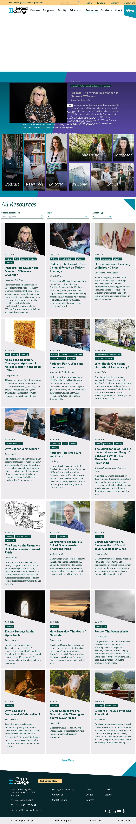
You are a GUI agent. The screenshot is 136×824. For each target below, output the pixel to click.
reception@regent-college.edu (26, 810)
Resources (92, 10)
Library (115, 2)
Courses (35, 10)
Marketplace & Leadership (71, 355)
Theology (9, 263)
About (118, 10)
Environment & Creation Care (108, 355)
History (15, 355)
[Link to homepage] (17, 10)
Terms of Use (94, 821)
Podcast (9, 259)
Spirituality (107, 259)
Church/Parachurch (14, 444)
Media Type (99, 212)
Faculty (62, 10)
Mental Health (111, 706)
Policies (108, 795)
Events (89, 795)
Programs (49, 10)
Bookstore (129, 2)
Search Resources (10, 212)
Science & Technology (104, 359)
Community (62, 537)
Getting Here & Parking (63, 790)
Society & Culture (28, 259)
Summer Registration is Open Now (26, 2)
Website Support (63, 821)
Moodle (101, 2)
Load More (68, 760)
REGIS (88, 2)
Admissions (76, 10)
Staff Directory (59, 800)
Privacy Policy (125, 821)
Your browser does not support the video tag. (68, 49)
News (88, 790)
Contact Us (57, 795)
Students (106, 10)
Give (130, 10)
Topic (49, 212)
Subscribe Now (48, 780)
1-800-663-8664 (28, 805)
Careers (108, 790)
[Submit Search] (79, 2)
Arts (17, 259)
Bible (65, 444)
